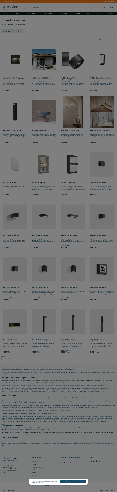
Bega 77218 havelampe (40, 340)
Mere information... (40, 482)
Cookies (34, 464)
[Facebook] (92, 461)
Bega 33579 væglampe (40, 287)
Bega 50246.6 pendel (10, 340)
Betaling (34, 472)
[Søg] (84, 7)
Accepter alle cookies (79, 481)
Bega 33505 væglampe (11, 287)
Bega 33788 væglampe (98, 287)
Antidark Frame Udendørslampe (101, 78)
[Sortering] (106, 39)
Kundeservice (35, 461)
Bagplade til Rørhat (9, 183)
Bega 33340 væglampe (69, 235)
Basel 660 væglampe (39, 183)
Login (4, 1)
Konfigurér (69, 481)
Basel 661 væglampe (68, 183)
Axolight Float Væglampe (41, 130)
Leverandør (8, 31)
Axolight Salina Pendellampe (100, 130)
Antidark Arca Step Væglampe (13, 78)
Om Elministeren (103, 490)
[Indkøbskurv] (110, 7)
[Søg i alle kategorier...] (57, 7)
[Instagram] (99, 461)
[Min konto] (104, 7)
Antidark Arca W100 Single (41, 78)
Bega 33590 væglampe (69, 287)
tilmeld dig (10, 1)
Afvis (62, 481)
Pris (19, 31)
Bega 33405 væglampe (98, 235)
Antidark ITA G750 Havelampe (13, 130)
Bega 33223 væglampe (11, 235)
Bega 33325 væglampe (40, 235)
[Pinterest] (97, 461)
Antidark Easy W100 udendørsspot (68, 79)
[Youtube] (94, 461)
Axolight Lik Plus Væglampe (71, 130)
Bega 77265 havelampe (98, 340)
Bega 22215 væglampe (98, 183)
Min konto (34, 475)
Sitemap (112, 490)
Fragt (33, 469)
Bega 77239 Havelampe (69, 340)
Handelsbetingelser (37, 467)
